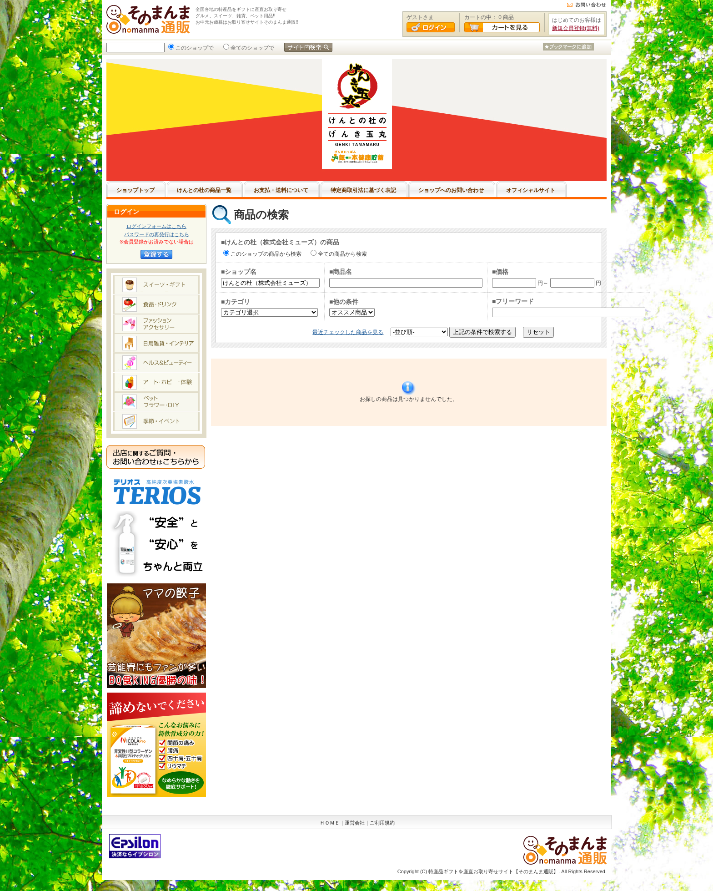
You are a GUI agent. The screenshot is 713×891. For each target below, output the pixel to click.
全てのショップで (251, 48)
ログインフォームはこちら (156, 226)
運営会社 (355, 822)
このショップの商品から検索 (265, 254)
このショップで (193, 48)
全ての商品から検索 (341, 254)
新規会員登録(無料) (575, 28)
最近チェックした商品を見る (347, 332)
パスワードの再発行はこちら (156, 234)
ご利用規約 (382, 822)
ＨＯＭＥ (330, 822)
